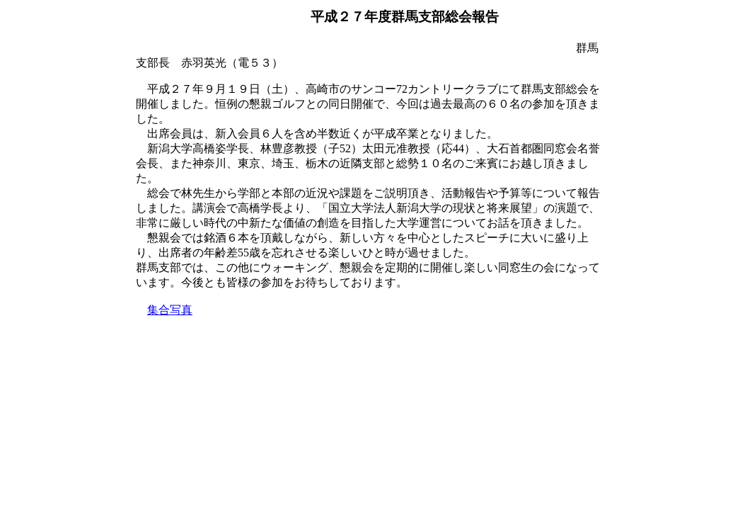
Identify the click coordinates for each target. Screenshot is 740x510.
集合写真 (169, 310)
